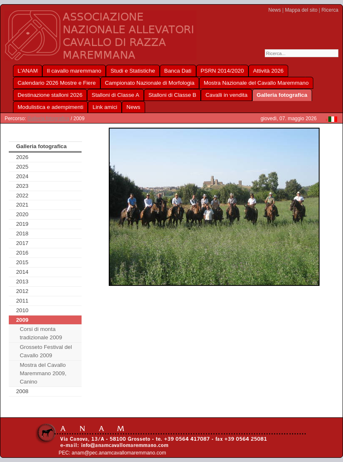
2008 (22, 391)
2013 (22, 281)
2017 (22, 243)
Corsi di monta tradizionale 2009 (41, 333)
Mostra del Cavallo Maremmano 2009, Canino (43, 373)
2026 (22, 157)
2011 (22, 301)
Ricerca (330, 10)
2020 (22, 214)
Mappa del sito (301, 10)
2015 (22, 262)
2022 (22, 195)
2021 (22, 205)
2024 (22, 176)
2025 (22, 167)
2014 (22, 272)
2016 (22, 253)
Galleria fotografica (48, 118)
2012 (22, 291)
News (275, 10)
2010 (22, 310)
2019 (22, 224)
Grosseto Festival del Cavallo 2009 (46, 351)
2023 (22, 186)
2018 (22, 233)
